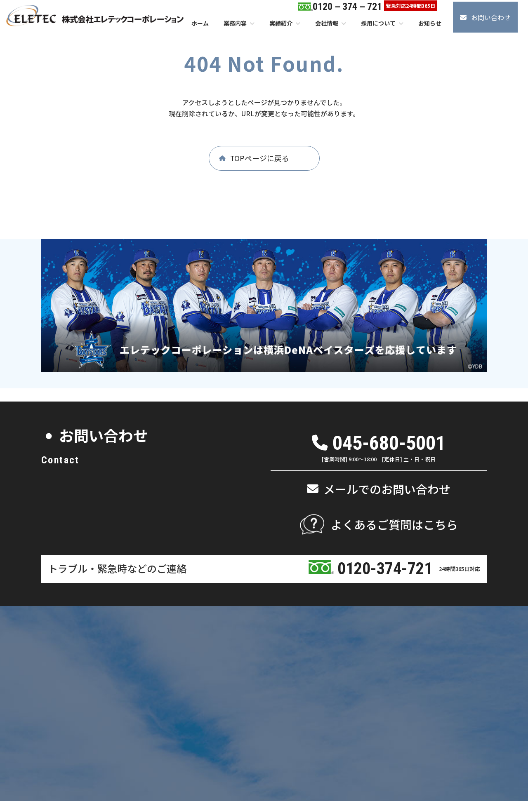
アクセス (187, 644)
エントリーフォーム (416, 644)
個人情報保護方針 (393, 744)
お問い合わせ (408, 677)
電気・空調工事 (305, 677)
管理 (240, 687)
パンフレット (192, 655)
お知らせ (403, 655)
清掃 (240, 698)
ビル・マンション (246, 677)
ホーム (105, 632)
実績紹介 (350, 633)
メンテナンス (249, 655)
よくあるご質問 (411, 665)
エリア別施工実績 (360, 644)
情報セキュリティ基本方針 (458, 744)
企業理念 (146, 655)
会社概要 (146, 665)
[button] (485, 17)
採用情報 (403, 633)
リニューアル (249, 665)
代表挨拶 (146, 644)
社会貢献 (146, 677)
